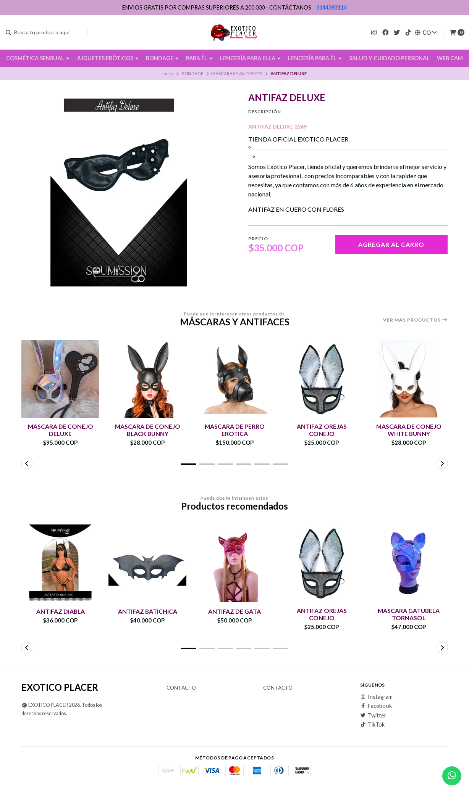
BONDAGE (162, 58)
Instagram (376, 697)
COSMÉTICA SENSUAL (38, 58)
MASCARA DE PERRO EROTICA (234, 430)
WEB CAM (450, 58)
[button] (188, 464)
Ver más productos (415, 320)
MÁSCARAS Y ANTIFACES (236, 73)
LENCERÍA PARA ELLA (250, 58)
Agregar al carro (391, 244)
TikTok (372, 725)
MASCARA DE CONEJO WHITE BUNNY (409, 430)
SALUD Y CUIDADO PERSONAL (389, 58)
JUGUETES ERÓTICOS (108, 58)
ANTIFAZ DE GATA (234, 611)
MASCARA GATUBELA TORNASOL (408, 614)
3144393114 (331, 7)
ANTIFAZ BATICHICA (147, 611)
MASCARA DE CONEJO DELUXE (60, 430)
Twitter (373, 715)
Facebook (376, 706)
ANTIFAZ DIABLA (60, 611)
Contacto (181, 688)
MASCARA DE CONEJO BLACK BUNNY (147, 430)
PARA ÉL (199, 58)
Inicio (167, 73)
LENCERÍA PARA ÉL (315, 58)
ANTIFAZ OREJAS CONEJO (322, 430)
